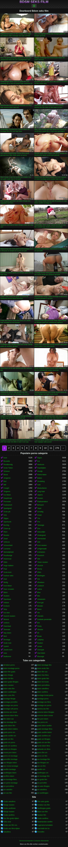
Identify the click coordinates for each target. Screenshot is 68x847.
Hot (38, 579)
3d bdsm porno (9, 665)
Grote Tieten (8, 468)
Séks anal (7, 822)
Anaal (39, 515)
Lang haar (41, 491)
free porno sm (42, 722)
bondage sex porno (11, 705)
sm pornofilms (9, 786)
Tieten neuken (42, 562)
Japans (40, 495)
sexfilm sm (41, 769)
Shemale (7, 630)
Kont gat (40, 603)
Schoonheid (8, 545)
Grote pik (7, 512)
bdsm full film (8, 678)
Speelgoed (7, 508)
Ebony (39, 569)
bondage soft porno (11, 709)
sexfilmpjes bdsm (10, 773)
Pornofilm (40, 832)
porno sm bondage (11, 756)
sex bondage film (43, 759)
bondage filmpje (9, 699)
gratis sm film (8, 739)
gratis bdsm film (9, 726)
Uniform (6, 623)
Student (6, 596)
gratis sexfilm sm (10, 736)
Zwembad (7, 626)
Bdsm (39, 609)
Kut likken (7, 495)
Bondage (7, 640)
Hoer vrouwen (9, 589)
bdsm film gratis (9, 672)
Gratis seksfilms (9, 802)
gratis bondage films (44, 729)
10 (45, 448)
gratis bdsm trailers (11, 729)
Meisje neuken (9, 805)
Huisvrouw (7, 559)
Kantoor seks (8, 576)
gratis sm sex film (43, 742)
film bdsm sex (9, 719)
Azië (39, 485)
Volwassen (41, 599)
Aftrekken (40, 582)
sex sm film (41, 766)
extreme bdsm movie (45, 716)
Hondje (40, 471)
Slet (38, 559)
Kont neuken (42, 545)
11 (51, 448)
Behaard (40, 505)
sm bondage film (43, 776)
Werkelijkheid (8, 552)
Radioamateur (42, 502)
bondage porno (43, 699)
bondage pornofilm (10, 702)
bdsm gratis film (43, 678)
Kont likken (8, 586)
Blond (6, 475)
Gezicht (40, 566)
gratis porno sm (9, 732)
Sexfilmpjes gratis (43, 808)
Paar (5, 569)
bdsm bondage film (44, 665)
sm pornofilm (42, 783)
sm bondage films (10, 779)
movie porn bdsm (10, 753)
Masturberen (42, 488)
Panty (39, 626)
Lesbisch (40, 586)
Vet (38, 613)
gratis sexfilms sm (44, 736)
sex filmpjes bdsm (10, 763)
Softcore (7, 542)
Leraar (39, 646)
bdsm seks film (9, 689)
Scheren (7, 471)
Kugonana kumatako (45, 825)
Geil (38, 542)
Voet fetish (41, 653)
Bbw (39, 592)
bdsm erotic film (43, 668)
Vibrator (40, 630)
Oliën (39, 572)
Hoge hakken (8, 566)
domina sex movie (10, 712)
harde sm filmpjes (10, 749)
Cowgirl (6, 488)
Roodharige (8, 555)
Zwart (6, 539)
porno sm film (42, 756)
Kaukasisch (8, 505)
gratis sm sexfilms (10, 746)
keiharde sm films (43, 749)
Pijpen (39, 458)
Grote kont (7, 572)
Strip (5, 609)
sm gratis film (42, 779)
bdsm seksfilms (43, 689)
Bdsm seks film (34, 2)
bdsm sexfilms (42, 692)
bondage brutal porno (45, 695)
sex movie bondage (11, 766)
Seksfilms (7, 832)
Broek (39, 636)
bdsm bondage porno (11, 668)
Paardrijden (41, 468)
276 (57, 448)
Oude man (7, 643)
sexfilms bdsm (9, 776)
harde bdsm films (43, 746)
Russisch (40, 555)
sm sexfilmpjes (42, 793)
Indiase (6, 603)
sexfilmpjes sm (42, 773)
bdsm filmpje (8, 675)
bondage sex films (44, 702)
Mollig (6, 582)
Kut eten (7, 613)
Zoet (5, 579)
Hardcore (40, 465)
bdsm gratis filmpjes (11, 682)
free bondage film (10, 722)
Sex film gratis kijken (11, 818)
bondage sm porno (44, 705)
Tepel (39, 508)
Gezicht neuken (9, 616)
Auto (5, 653)
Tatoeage (40, 525)
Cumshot (7, 549)
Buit (5, 481)
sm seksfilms (42, 790)
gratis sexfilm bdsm (44, 732)
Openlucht (7, 522)
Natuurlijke (41, 532)
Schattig (40, 512)
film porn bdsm (42, 719)
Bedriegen (41, 576)
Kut (38, 461)
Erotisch (7, 606)
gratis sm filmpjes (43, 739)
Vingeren (7, 491)
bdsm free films (43, 675)
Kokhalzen (41, 552)
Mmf (5, 636)
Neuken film (41, 815)
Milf (5, 485)
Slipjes (6, 518)
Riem (5, 532)
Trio (38, 518)
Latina (39, 589)
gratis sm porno (9, 742)
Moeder (6, 535)
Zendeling (41, 481)
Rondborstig (8, 465)
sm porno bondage (11, 783)
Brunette (7, 461)
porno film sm (42, 753)
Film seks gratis (43, 802)
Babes (39, 478)
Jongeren (7, 478)
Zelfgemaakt (42, 549)
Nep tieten (7, 633)
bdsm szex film (9, 695)
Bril (38, 623)
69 (38, 633)
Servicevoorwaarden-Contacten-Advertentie (34, 841)
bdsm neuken (9, 685)
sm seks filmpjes (43, 786)
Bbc (38, 596)
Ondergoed (41, 535)
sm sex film (8, 793)
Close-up (7, 528)
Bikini (6, 592)
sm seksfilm (8, 790)
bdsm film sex (42, 672)
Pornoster (7, 502)
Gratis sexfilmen (10, 808)
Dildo (5, 562)
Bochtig (6, 525)
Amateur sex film (43, 805)
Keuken (40, 643)
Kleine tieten (42, 475)
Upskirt (6, 646)
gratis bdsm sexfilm (44, 726)
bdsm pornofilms (43, 685)
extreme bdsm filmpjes (45, 712)
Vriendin (40, 616)
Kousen (40, 498)
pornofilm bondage (10, 759)
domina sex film (43, 709)
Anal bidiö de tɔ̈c (43, 828)
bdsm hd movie (43, 682)
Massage (40, 656)
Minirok (6, 619)
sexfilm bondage (10, 769)
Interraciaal (41, 539)
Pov (38, 522)
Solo (5, 515)
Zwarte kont (8, 650)
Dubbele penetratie (44, 619)
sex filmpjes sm (43, 763)
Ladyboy (40, 640)
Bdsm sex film (42, 812)
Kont (5, 458)
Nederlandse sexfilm (45, 822)
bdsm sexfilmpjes (10, 692)
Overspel (40, 650)
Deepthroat (8, 498)
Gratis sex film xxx (10, 825)
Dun (38, 528)
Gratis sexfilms (9, 815)
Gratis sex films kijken (12, 828)
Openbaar (7, 599)
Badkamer (7, 656)
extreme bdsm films (11, 716)
